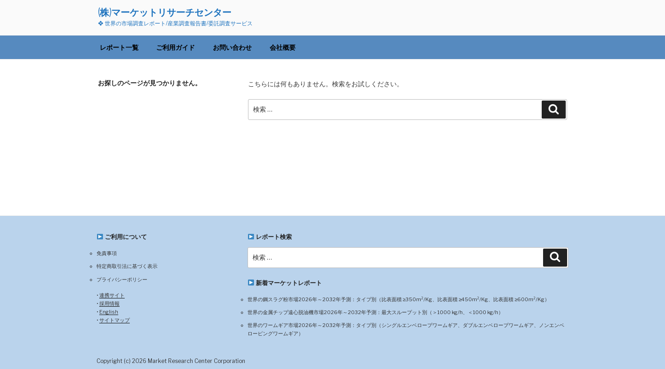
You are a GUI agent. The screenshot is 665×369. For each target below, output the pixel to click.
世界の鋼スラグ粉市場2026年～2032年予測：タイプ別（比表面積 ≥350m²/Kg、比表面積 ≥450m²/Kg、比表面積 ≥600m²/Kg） (399, 299)
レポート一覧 (119, 47)
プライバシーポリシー (122, 279)
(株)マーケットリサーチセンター (164, 12)
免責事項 (107, 253)
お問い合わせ (232, 47)
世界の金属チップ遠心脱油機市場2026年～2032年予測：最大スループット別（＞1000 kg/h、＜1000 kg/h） (375, 312)
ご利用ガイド (175, 47)
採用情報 (109, 303)
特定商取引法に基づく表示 (127, 266)
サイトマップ (114, 320)
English (108, 312)
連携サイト (112, 295)
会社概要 (283, 47)
